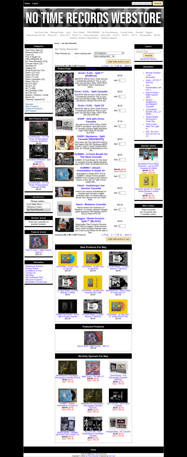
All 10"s (125, 35)
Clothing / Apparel (109, 38)
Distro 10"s (65, 35)
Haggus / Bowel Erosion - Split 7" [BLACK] (91, 220)
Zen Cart (112, 456)
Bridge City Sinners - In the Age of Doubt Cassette (67, 315)
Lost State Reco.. (38, 204)
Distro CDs (105, 35)
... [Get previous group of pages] (110, 66)
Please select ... (39, 201)
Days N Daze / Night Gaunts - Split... (152, 94)
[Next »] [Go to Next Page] (128, 66)
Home (27, 3)
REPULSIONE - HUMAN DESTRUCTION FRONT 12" (68, 434)
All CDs (157, 35)
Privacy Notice (31, 268)
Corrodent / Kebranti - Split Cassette (38, 160)
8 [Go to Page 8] (116, 66)
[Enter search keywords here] (142, 3)
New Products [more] (38, 119)
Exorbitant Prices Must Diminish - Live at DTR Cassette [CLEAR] (148, 165)
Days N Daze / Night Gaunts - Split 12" (38, 250)
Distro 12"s (53, 35)
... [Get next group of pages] (123, 66)
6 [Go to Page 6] (111, 66)
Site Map (29, 275)
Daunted (139, 32)
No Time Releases (110, 32)
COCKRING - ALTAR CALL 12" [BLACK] (93, 268)
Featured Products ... (35, 108)
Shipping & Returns (34, 266)
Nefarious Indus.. (38, 207)
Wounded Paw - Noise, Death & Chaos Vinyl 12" (118, 292)
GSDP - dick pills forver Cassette (91, 120)
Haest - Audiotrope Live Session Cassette (90, 187)
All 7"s (134, 35)
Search (148, 46)
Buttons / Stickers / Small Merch (84, 38)
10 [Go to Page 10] (121, 66)
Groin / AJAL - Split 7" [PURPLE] (90, 74)
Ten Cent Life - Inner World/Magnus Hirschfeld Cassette (93, 434)
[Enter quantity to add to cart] (122, 80)
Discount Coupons (33, 279)
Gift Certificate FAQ (34, 277)
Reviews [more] (38, 218)
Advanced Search (148, 59)
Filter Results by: (63, 53)
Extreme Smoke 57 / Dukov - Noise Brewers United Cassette (148, 190)
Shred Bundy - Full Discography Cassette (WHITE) (118, 378)
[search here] (148, 51)
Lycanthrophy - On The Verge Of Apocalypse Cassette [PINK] (38, 184)
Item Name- (91, 69)
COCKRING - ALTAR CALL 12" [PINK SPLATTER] (118, 315)
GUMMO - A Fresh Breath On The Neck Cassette (91, 155)
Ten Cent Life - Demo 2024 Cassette (118, 405)
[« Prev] (105, 66)
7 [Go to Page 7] (114, 66)
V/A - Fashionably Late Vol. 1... (153, 87)
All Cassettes (146, 35)
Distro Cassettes (91, 35)
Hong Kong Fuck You (36, 35)
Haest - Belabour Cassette (91, 204)
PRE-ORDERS (93, 32)
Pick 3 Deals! (79, 32)
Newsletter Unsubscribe (36, 282)
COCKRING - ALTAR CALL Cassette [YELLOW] (93, 292)
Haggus (149, 32)
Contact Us (30, 273)
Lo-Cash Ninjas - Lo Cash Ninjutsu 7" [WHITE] (93, 315)
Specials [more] (148, 146)
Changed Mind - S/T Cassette (118, 432)
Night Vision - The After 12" (93, 377)
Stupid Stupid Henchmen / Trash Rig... (152, 119)
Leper (68, 32)
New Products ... (33, 106)
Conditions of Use (33, 271)
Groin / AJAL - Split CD (91, 105)
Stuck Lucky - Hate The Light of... (152, 126)
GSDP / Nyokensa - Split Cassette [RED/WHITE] (91, 138)
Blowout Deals (57, 32)
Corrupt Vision (126, 32)
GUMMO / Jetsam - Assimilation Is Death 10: (91, 169)
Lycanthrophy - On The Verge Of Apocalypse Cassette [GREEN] (38, 138)
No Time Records (38, 209)
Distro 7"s (76, 35)
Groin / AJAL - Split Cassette (91, 91)
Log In (35, 3)
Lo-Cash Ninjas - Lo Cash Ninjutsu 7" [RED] (67, 292)
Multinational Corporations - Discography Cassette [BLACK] (92, 406)
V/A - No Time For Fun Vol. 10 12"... (153, 133)
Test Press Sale (41, 32)
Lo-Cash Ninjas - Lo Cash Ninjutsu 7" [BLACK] (118, 268)
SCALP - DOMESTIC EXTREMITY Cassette (151, 103)
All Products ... (32, 111)
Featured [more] (38, 232)
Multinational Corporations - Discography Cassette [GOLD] (67, 377)
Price (120, 69)
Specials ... (30, 104)
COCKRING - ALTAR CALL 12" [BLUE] (67, 268)
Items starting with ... (83, 55)
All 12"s (116, 35)
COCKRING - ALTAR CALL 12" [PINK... (153, 111)
